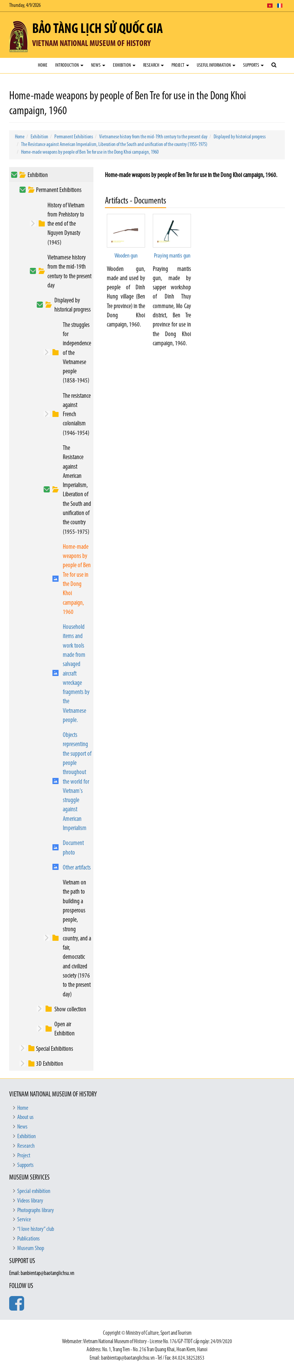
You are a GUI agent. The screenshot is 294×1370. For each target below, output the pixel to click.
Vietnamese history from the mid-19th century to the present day (153, 137)
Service (24, 1220)
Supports (253, 65)
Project (180, 65)
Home (42, 65)
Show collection (70, 1009)
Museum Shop (30, 1248)
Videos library (30, 1201)
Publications (28, 1239)
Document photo (73, 848)
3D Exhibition (49, 1064)
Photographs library (35, 1211)
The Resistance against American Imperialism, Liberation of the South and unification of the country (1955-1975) (114, 145)
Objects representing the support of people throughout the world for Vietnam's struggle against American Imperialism (77, 782)
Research (153, 65)
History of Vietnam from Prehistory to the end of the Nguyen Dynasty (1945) (66, 224)
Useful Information (216, 65)
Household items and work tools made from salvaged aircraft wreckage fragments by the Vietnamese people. (76, 674)
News (98, 65)
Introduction (69, 65)
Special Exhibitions (54, 1049)
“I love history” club (35, 1229)
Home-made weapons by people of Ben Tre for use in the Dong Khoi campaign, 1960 (89, 152)
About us (25, 1117)
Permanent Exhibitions (73, 137)
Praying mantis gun (172, 256)
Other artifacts (77, 868)
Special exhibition (33, 1191)
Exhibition (124, 65)
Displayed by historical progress (240, 137)
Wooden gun (125, 256)
